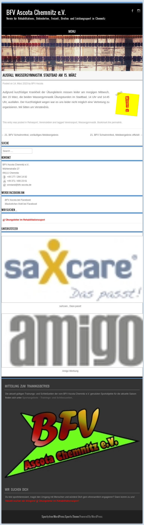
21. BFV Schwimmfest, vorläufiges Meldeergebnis (30, 134)
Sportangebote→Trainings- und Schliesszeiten (47, 397)
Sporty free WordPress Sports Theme (60, 517)
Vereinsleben (45, 122)
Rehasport (32, 122)
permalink (117, 122)
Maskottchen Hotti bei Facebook (21, 204)
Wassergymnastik (87, 122)
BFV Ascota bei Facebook (18, 200)
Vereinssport (71, 122)
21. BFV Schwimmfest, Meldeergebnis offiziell (116, 134)
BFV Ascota (37, 83)
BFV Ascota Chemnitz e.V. (36, 12)
